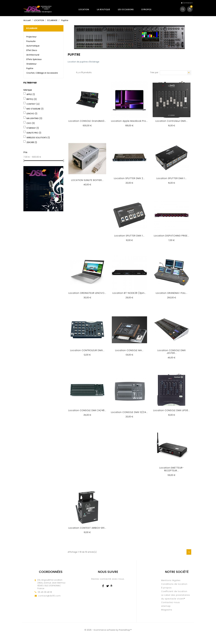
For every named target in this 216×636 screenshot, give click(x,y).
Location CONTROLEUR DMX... (87, 350)
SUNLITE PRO (34, 132)
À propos (146, 9)
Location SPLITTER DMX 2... (129, 178)
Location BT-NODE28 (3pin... (129, 293)
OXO (31, 123)
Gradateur (31, 63)
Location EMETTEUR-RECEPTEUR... (171, 469)
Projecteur (31, 36)
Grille (69, 72)
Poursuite (31, 41)
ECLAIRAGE (31, 28)
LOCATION (84, 9)
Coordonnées (50, 572)
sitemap (166, 606)
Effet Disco (31, 50)
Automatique (32, 45)
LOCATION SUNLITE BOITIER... (87, 180)
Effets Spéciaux (34, 59)
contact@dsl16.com (49, 595)
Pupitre (29, 68)
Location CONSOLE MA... (129, 350)
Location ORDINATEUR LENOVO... (87, 293)
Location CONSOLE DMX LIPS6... (171, 410)
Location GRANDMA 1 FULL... (171, 293)
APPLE (31, 94)
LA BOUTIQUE (103, 9)
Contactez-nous (170, 602)
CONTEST (33, 104)
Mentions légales (170, 580)
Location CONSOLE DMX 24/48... (87, 410)
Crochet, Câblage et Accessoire (42, 72)
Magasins (166, 609)
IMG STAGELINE (35, 108)
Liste (72, 72)
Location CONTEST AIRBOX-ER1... (87, 528)
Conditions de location (174, 584)
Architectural (32, 54)
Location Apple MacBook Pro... (129, 121)
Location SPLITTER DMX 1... (172, 178)
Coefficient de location (174, 591)
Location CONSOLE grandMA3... (87, 121)
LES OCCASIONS (126, 9)
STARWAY (33, 128)
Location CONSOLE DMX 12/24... (129, 412)
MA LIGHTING (34, 118)
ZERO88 (32, 142)
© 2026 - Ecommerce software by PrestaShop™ (108, 630)
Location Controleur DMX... (172, 121)
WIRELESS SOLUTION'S (38, 137)
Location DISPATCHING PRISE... (171, 235)
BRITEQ (32, 99)
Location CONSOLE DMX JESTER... (171, 352)
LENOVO (32, 113)
